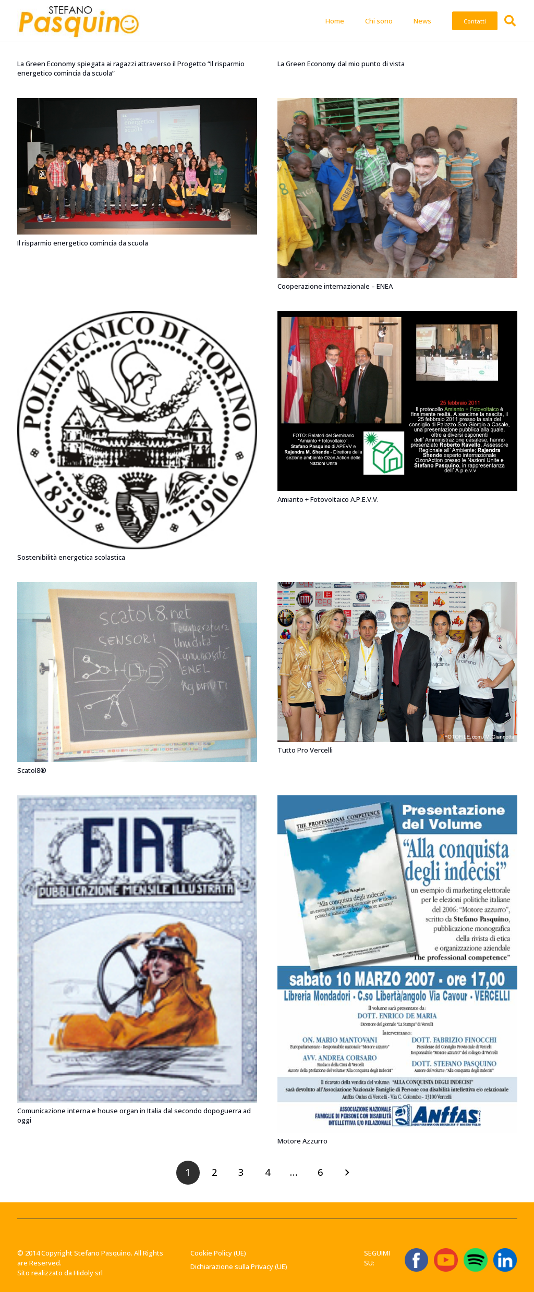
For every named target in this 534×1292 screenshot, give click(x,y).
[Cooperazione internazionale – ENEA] (397, 102)
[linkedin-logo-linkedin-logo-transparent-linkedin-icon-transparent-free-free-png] (505, 1260)
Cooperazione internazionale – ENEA (335, 285)
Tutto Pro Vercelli (305, 750)
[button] (510, 21)
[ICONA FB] (416, 1260)
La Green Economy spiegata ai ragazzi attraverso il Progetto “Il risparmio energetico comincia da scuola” (131, 68)
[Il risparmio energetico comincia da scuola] (137, 102)
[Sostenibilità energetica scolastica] (137, 316)
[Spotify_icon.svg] (475, 1260)
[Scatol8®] (137, 587)
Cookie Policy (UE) (218, 1253)
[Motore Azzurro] (397, 800)
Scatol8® (31, 769)
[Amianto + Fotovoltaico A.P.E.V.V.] (397, 316)
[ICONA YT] (445, 1260)
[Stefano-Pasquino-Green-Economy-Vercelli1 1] (78, 21)
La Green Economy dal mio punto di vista (341, 63)
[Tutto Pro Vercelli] (397, 587)
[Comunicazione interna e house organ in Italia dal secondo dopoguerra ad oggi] (137, 800)
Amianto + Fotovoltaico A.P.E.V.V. (328, 498)
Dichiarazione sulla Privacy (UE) (238, 1266)
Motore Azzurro (302, 1141)
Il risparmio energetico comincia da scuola (82, 242)
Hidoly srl (88, 1272)
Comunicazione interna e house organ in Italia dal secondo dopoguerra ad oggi (134, 1115)
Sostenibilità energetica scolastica (71, 557)
